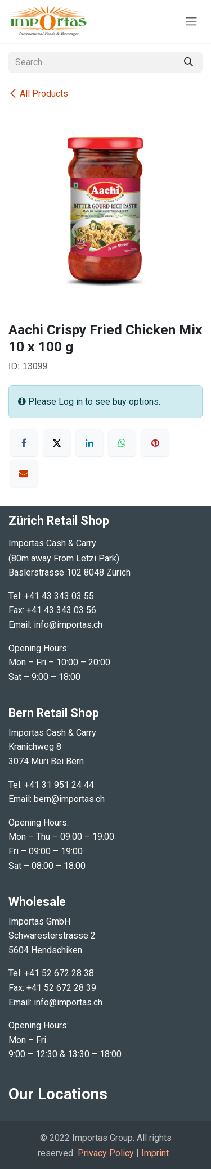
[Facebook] (23, 442)
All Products (38, 93)
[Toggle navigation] (191, 21)
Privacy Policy (106, 1153)
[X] (56, 442)
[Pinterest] (155, 442)
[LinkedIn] (89, 442)
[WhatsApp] (122, 442)
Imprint (155, 1153)
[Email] (23, 473)
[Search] (188, 62)
